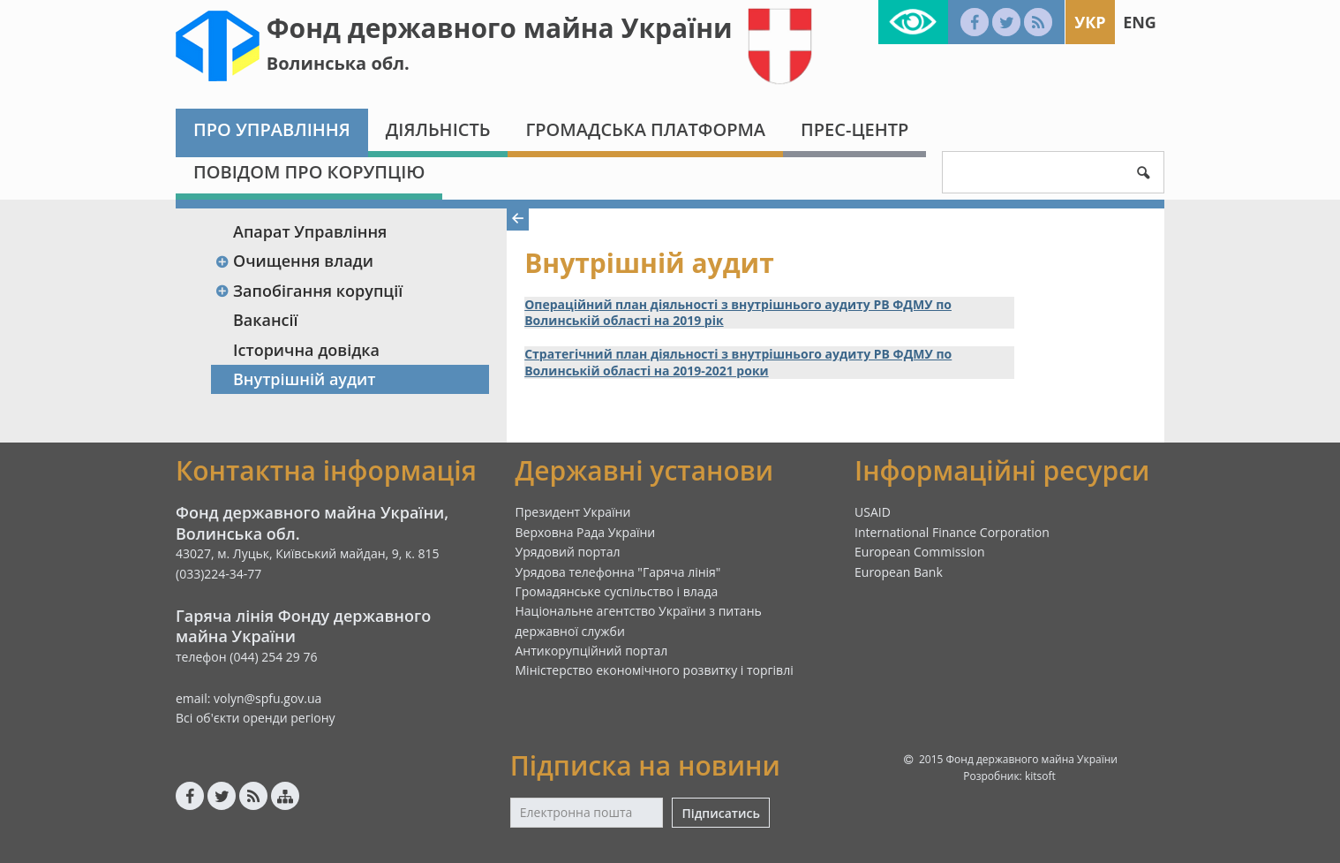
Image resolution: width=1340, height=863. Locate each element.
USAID (872, 511)
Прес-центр (854, 129)
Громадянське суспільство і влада (617, 591)
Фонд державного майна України (500, 28)
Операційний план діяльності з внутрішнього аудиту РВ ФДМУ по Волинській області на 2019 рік (738, 313)
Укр (1089, 22)
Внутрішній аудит (304, 379)
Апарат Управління (310, 231)
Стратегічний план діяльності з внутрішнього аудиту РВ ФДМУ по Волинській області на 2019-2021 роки (738, 362)
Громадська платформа (645, 129)
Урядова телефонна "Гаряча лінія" (618, 572)
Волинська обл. (338, 63)
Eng (1139, 22)
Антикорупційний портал (592, 650)
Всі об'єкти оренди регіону (255, 717)
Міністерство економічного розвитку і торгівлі (655, 670)
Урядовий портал (568, 551)
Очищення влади (294, 260)
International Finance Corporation (952, 532)
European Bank (898, 572)
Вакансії (265, 319)
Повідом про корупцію (309, 172)
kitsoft (1040, 776)
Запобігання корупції (309, 290)
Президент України (573, 511)
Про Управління (271, 129)
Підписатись (720, 813)
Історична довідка (306, 349)
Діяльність (438, 129)
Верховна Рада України (586, 532)
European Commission (919, 551)
